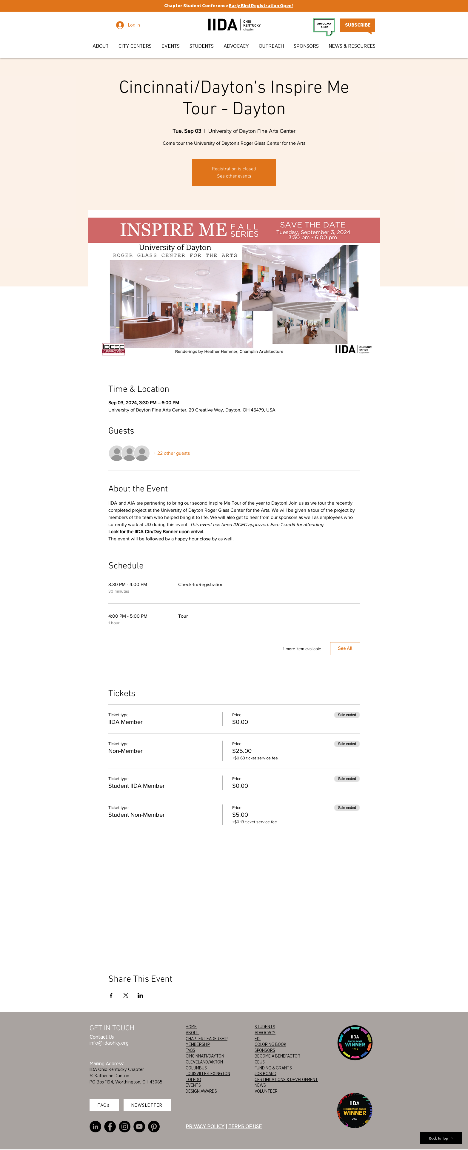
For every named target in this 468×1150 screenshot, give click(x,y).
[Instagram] (124, 1126)
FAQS (190, 1050)
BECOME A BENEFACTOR (277, 1056)
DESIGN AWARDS (201, 1091)
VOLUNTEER (266, 1091)
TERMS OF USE (245, 1126)
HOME (191, 1026)
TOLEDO (193, 1079)
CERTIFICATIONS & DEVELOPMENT (286, 1079)
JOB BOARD (265, 1073)
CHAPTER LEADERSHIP (206, 1038)
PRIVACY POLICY (205, 1126)
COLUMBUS (196, 1068)
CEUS (260, 1062)
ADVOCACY (265, 1032)
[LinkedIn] (95, 1126)
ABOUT (192, 1032)
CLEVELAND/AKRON (204, 1062)
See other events (234, 176)
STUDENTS (265, 1026)
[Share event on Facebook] (111, 995)
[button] (101, 46)
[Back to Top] (441, 1138)
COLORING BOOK (270, 1044)
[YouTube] (139, 1126)
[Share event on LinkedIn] (140, 995)
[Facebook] (110, 1126)
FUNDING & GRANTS (273, 1068)
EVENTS (193, 1085)
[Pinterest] (154, 1126)
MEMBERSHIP (198, 1044)
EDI (258, 1038)
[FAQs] (104, 1105)
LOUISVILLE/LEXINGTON (208, 1073)
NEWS (260, 1085)
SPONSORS (265, 1050)
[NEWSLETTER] (147, 1105)
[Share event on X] (126, 995)
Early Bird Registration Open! (261, 5)
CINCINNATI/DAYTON (205, 1056)
